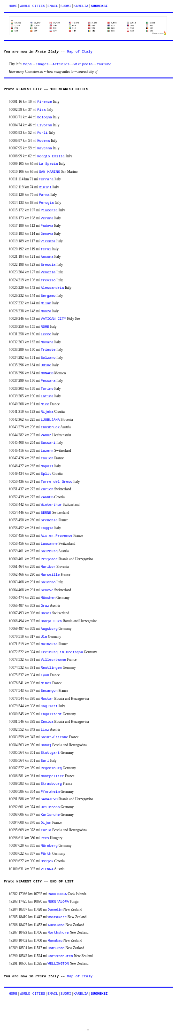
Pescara (48, 381)
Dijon (46, 823)
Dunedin (55, 910)
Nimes (46, 683)
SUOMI (66, 6)
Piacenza (49, 210)
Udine (46, 365)
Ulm (44, 637)
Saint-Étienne (55, 737)
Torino (47, 389)
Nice (45, 404)
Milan (46, 303)
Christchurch (60, 956)
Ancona (47, 257)
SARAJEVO (49, 799)
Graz (45, 606)
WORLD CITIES (32, 6)
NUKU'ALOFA (58, 902)
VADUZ (46, 435)
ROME (45, 327)
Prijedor (49, 559)
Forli (42, 133)
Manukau (55, 941)
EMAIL (52, 6)
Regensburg (51, 768)
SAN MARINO (49, 172)
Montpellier (52, 776)
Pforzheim (50, 792)
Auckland (56, 925)
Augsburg (49, 629)
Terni (46, 249)
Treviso (48, 280)
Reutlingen (51, 668)
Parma (44, 195)
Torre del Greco (57, 482)
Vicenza (48, 241)
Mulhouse (49, 644)
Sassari (48, 443)
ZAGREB (47, 497)
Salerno (48, 582)
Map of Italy (79, 52)
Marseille (50, 575)
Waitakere (57, 917)
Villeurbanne (53, 660)
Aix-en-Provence (57, 536)
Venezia (48, 272)
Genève (47, 590)
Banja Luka (51, 621)
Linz (45, 730)
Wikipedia (83, 64)
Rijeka (47, 412)
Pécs (45, 838)
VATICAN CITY (53, 319)
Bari (45, 761)
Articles (61, 64)
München (48, 598)
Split (46, 474)
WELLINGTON (58, 964)
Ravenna (44, 148)
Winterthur (51, 505)
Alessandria (52, 288)
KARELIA (81, 6)
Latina (47, 396)
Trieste (48, 350)
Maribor (48, 567)
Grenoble (49, 520)
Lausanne (49, 544)
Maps (27, 64)
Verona (47, 218)
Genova (47, 234)
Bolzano (48, 358)
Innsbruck (50, 427)
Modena (43, 141)
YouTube (104, 64)
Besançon (49, 691)
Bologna (44, 117)
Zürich (47, 489)
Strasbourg (51, 784)
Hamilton (56, 948)
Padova (47, 226)
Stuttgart (50, 753)
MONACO (47, 373)
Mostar (47, 699)
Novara (47, 342)
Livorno (44, 125)
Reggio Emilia (51, 156)
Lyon (45, 675)
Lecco (46, 334)
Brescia (48, 265)
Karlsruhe (50, 815)
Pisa (41, 110)
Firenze (44, 102)
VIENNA (47, 869)
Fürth (46, 854)
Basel (46, 613)
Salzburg (49, 551)
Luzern (47, 451)
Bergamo (48, 296)
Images (42, 64)
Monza (46, 311)
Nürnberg (49, 846)
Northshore (58, 933)
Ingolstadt (51, 714)
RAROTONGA (57, 894)
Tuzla (46, 830)
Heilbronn (50, 807)
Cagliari (49, 706)
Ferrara (46, 179)
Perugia (46, 203)
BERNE (46, 513)
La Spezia (48, 164)
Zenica (47, 722)
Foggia (47, 528)
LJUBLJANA (50, 420)
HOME (13, 6)
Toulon (47, 458)
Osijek (47, 861)
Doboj (46, 745)
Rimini (45, 187)
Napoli (47, 466)
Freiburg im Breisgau (62, 652)
